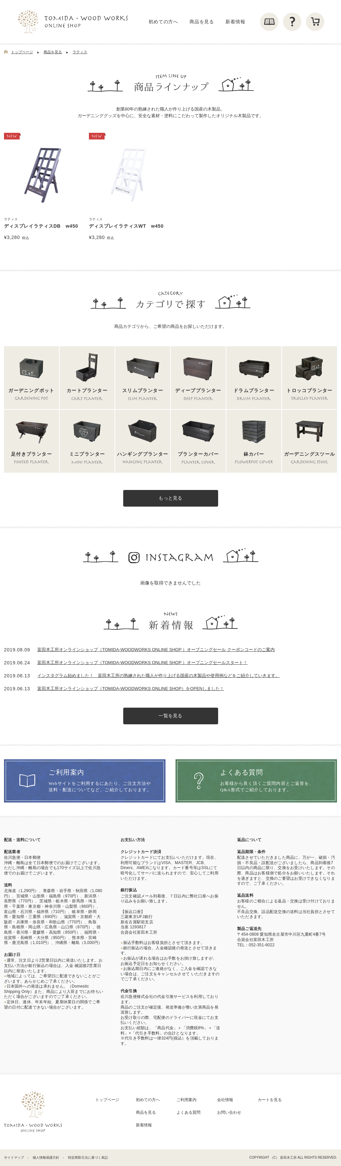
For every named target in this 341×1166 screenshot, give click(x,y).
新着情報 (235, 21)
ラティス (80, 52)
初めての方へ (163, 21)
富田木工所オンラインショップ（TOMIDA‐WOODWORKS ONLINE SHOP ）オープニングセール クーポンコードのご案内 (156, 649)
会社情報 (225, 1099)
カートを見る (270, 1099)
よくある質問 (188, 1112)
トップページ (22, 52)
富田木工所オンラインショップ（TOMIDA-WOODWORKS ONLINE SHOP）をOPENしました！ (130, 688)
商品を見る (201, 21)
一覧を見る (170, 716)
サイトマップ (14, 1157)
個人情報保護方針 (46, 1157)
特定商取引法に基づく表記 (88, 1157)
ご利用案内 (186, 1099)
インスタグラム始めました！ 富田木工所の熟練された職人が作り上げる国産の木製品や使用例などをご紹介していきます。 (158, 675)
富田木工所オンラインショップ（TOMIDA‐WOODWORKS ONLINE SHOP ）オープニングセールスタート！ (142, 662)
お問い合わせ (229, 1112)
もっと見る (170, 498)
